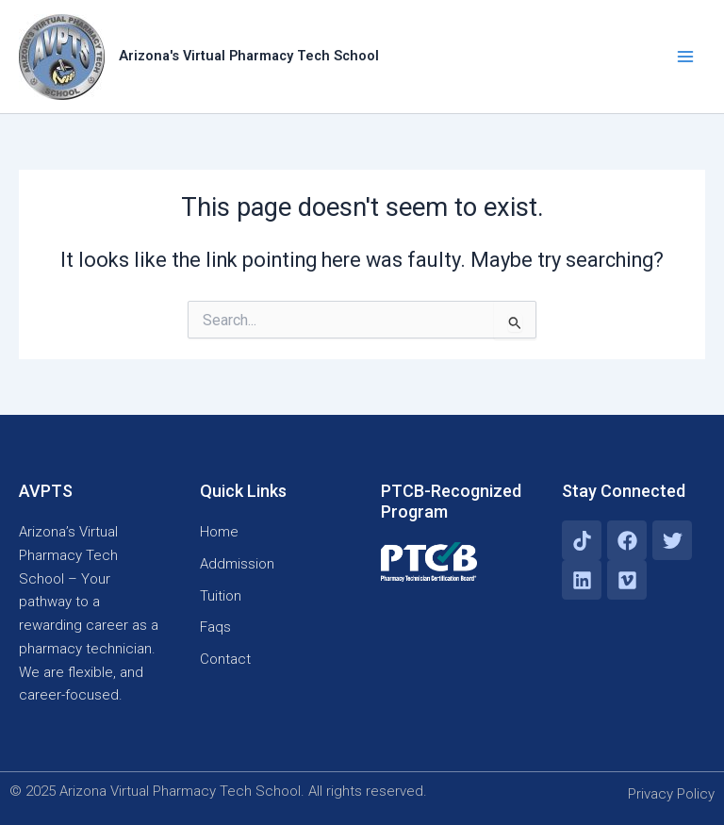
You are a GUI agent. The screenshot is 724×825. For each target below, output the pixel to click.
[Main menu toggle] (685, 56)
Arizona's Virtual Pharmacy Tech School (249, 55)
